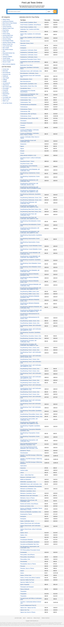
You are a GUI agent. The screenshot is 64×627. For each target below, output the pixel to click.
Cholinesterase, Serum (25, 116)
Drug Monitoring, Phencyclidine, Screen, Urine (31, 414)
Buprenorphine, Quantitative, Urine (28, 83)
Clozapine (22, 125)
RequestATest (6, 93)
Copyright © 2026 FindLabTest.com (32, 620)
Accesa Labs (6, 69)
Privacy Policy (37, 618)
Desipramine (23, 144)
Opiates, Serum (24, 532)
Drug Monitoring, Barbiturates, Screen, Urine (30, 197)
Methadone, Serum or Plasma (27, 498)
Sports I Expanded (24, 584)
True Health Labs (7, 97)
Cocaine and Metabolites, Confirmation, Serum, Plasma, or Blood (29, 134)
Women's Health (6, 61)
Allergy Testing (6, 19)
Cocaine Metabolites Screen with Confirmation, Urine (28, 141)
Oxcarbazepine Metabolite (26, 539)
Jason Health (6, 77)
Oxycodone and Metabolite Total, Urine (29, 544)
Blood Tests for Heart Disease (10, 23)
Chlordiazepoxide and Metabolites (28, 104)
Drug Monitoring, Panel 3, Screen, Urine (29, 368)
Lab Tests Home (18, 618)
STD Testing (5, 54)
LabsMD (5, 81)
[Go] (55, 11)
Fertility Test (5, 31)
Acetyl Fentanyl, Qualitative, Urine (28, 27)
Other (4, 51)
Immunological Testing (8, 40)
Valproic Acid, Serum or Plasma (27, 612)
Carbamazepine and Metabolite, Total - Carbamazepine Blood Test (29, 95)
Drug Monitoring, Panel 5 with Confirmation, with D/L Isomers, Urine (30, 401)
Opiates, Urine (23, 535)
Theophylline (23, 591)
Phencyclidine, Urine (25, 559)
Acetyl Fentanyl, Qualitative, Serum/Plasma (30, 24)
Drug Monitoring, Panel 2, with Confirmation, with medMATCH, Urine (30, 366)
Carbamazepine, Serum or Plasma (28, 97)
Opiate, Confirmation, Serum (27, 521)
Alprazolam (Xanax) (25, 41)
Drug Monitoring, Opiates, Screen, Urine (29, 320)
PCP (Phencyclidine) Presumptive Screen (30, 550)
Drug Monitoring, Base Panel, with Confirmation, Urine (28, 214)
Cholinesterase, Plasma (26, 109)
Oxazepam (22, 537)
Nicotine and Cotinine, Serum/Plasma (29, 503)
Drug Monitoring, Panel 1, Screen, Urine (29, 347)
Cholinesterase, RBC (25, 111)
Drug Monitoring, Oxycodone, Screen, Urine (30, 336)
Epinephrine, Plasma (25, 450)
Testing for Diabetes (7, 56)
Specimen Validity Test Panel (27, 579)
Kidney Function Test (8, 44)
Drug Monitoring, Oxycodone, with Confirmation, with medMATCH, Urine (29, 345)
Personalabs (6, 88)
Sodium (22, 570)
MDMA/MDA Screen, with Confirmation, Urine (31, 484)
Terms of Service (45, 618)
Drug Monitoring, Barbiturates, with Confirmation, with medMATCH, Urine (29, 206)
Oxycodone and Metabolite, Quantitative (29, 542)
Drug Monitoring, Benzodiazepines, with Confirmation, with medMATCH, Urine (29, 232)
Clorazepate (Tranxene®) (26, 123)
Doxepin (22, 150)
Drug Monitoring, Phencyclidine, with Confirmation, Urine (29, 419)
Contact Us (29, 618)
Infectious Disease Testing (9, 42)
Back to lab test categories (9, 64)
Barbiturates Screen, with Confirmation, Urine (31, 71)
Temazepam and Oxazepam (27, 586)
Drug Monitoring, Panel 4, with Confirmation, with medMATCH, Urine (30, 389)
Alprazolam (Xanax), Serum (26, 43)
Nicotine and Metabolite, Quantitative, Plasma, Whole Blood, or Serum (31, 509)
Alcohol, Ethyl (23, 31)
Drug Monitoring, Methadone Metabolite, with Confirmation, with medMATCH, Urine (31, 311)
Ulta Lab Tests (6, 99)
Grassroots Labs (6, 74)
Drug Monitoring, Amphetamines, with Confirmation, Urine (29, 180)
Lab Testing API (6, 83)
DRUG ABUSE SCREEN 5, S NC (28, 155)
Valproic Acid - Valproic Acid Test (28, 607)
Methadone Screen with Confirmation (29, 495)
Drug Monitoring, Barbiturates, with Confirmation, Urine (28, 203)
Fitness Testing (6, 33)
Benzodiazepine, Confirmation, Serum (29, 73)
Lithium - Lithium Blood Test (26, 475)
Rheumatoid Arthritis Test (9, 53)
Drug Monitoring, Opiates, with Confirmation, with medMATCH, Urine (30, 329)
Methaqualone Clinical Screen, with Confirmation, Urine (28, 501)
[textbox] (15, 11)
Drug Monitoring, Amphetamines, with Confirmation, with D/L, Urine (29, 184)
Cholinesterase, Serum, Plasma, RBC (29, 118)
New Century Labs (7, 86)
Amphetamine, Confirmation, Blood (28, 50)
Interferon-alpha (24, 470)
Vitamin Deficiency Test (8, 60)
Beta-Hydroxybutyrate (25, 81)
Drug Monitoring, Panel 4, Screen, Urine (29, 380)
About (24, 618)
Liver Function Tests (7, 46)
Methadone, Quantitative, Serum (28, 491)
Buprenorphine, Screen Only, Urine (28, 86)
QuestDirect (5, 92)
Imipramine (23, 468)
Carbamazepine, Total (25, 100)
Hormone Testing (7, 39)
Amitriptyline (23, 47)
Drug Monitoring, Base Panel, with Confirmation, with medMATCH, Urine (29, 218)
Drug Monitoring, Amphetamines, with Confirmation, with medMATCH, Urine (29, 191)
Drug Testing (6, 30)
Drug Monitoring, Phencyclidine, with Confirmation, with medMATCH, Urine (29, 423)
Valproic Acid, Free (24, 610)
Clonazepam (23, 120)
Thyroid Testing (6, 58)
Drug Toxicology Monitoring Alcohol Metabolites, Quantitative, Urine (28, 444)
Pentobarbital (23, 552)
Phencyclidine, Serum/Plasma (27, 554)
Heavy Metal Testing (7, 37)
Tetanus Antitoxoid (24, 589)
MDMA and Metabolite (25, 479)
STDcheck (5, 95)
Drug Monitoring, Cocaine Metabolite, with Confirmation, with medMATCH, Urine (30, 257)
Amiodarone (23, 45)
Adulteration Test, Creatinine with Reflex (29, 29)
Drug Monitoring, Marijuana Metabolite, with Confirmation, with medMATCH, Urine (30, 288)
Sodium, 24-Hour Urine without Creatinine (30, 577)
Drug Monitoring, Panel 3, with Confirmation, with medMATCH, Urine (30, 377)
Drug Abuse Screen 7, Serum (27, 161)
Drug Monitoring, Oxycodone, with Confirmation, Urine (28, 341)
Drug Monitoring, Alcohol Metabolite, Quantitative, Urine (28, 166)
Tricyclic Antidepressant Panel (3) (28, 605)
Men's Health (6, 47)
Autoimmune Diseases (8, 21)
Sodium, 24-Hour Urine (25, 575)
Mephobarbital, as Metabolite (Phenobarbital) (31, 486)
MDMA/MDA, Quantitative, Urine (28, 481)
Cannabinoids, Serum (25, 88)
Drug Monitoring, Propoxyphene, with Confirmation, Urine (29, 440)
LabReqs (5, 79)
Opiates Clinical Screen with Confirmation (30, 523)
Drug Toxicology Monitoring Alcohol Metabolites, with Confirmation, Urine (29, 447)
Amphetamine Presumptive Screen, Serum (30, 59)
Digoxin (22, 146)
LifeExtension (6, 84)
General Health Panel (8, 35)
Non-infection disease (8, 49)
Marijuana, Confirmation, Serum (27, 477)
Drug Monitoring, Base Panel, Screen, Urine (30, 209)
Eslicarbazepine (24, 452)
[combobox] (32, 11)
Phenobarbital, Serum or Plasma (28, 563)
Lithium (22, 472)
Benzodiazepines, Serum (26, 79)
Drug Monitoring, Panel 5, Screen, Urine (29, 392)
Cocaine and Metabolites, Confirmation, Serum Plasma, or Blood (29, 130)
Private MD (5, 90)
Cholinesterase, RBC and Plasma (28, 113)
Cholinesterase (23, 106)
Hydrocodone (23, 465)
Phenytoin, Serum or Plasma (27, 568)
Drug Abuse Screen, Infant (26, 163)
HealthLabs (5, 76)
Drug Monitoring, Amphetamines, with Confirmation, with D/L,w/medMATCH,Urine (30, 187)
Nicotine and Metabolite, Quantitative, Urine (30, 511)
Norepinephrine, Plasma (26, 514)
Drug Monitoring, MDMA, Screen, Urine (29, 291)
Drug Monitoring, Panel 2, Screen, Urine (29, 359)
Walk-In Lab (5, 100)
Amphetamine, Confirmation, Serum (28, 52)
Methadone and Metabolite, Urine (28, 488)
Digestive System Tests (8, 28)
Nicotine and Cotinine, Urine (27, 506)
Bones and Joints (7, 24)
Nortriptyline (23, 516)
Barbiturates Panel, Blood (26, 65)
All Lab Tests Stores (7, 103)
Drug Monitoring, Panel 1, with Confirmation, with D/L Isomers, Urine (30, 356)
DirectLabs (5, 70)
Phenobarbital (23, 561)
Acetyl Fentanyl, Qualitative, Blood (28, 22)
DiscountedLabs (6, 72)
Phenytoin (22, 566)
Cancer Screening (7, 26)
